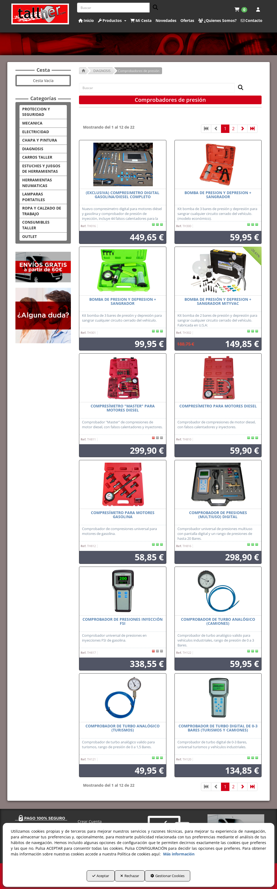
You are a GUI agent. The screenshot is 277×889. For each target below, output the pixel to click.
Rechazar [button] (129, 878)
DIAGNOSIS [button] (32, 148)
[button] (40, 14)
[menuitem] (240, 9)
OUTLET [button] (29, 236)
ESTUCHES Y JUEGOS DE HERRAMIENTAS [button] (41, 168)
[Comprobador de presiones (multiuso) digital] (218, 484)
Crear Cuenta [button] (90, 821)
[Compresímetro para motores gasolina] (122, 484)
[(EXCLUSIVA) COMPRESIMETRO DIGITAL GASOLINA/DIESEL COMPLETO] (122, 164)
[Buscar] (153, 8)
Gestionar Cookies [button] (180, 878)
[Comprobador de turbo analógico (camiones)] (218, 591)
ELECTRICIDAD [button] (35, 131)
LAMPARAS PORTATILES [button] (33, 196)
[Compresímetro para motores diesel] (218, 378)
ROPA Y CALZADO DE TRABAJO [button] (41, 210)
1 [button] (225, 129)
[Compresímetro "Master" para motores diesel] (122, 378)
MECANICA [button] (32, 123)
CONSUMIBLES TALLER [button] (36, 225)
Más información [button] (178, 856)
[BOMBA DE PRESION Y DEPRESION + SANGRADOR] (218, 164)
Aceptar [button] (88, 878)
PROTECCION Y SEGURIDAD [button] (36, 111)
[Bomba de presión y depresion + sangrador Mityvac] (218, 271)
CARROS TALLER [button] (37, 157)
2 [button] (233, 129)
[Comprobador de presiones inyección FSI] (122, 591)
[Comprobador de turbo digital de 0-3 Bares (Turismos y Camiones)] (218, 698)
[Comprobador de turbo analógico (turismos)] (122, 698)
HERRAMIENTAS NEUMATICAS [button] (37, 182)
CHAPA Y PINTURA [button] (39, 140)
